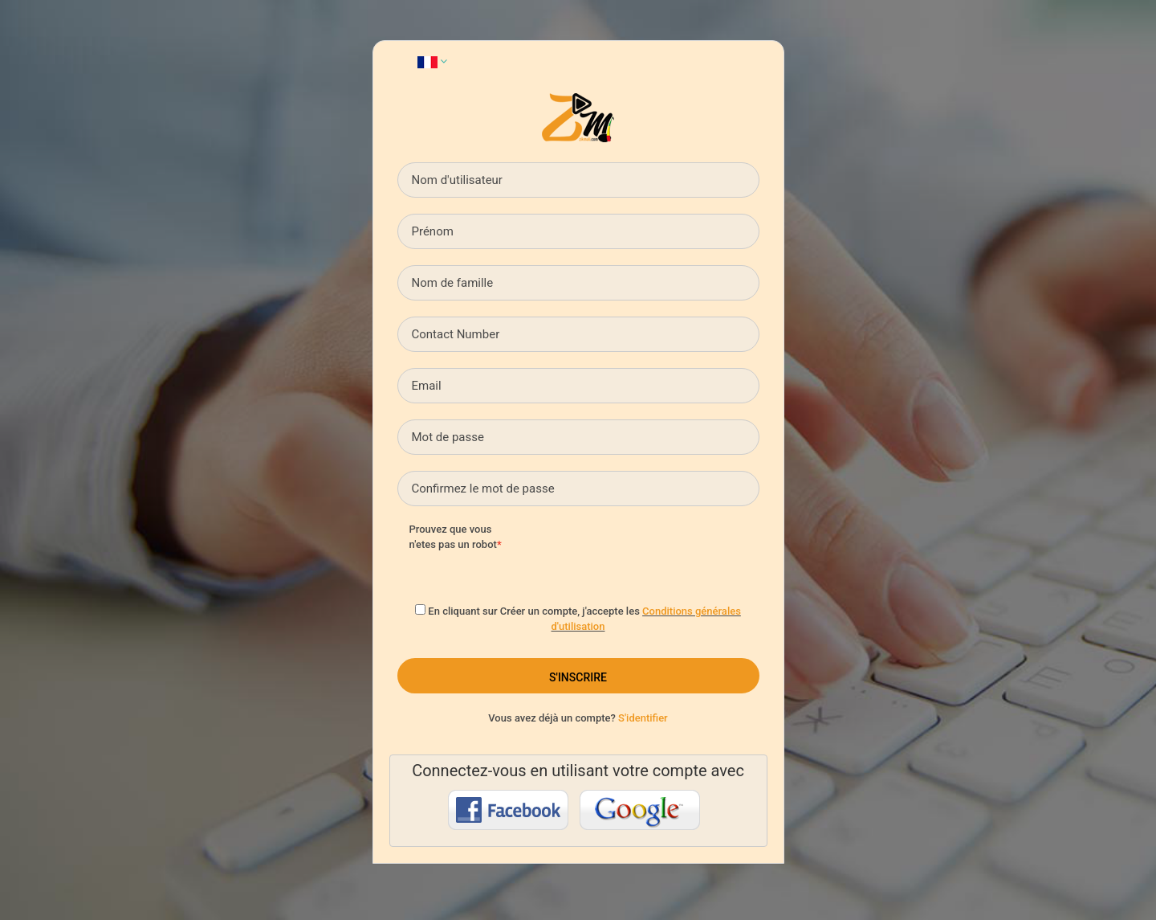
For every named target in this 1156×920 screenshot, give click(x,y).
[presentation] (652, 553)
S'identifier (643, 718)
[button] (432, 61)
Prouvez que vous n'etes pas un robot (453, 536)
